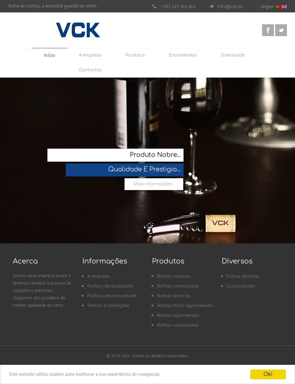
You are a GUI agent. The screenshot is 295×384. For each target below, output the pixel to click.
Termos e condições (108, 305)
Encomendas (183, 55)
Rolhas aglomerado (178, 315)
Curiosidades (241, 286)
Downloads (233, 55)
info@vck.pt (228, 6)
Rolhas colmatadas (178, 286)
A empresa (90, 55)
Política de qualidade (110, 286)
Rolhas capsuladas (178, 325)
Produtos (135, 55)
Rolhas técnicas (174, 296)
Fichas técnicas (243, 276)
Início (49, 55)
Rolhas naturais (174, 276)
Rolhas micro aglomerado (184, 305)
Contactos (90, 70)
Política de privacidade (111, 296)
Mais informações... (153, 184)
